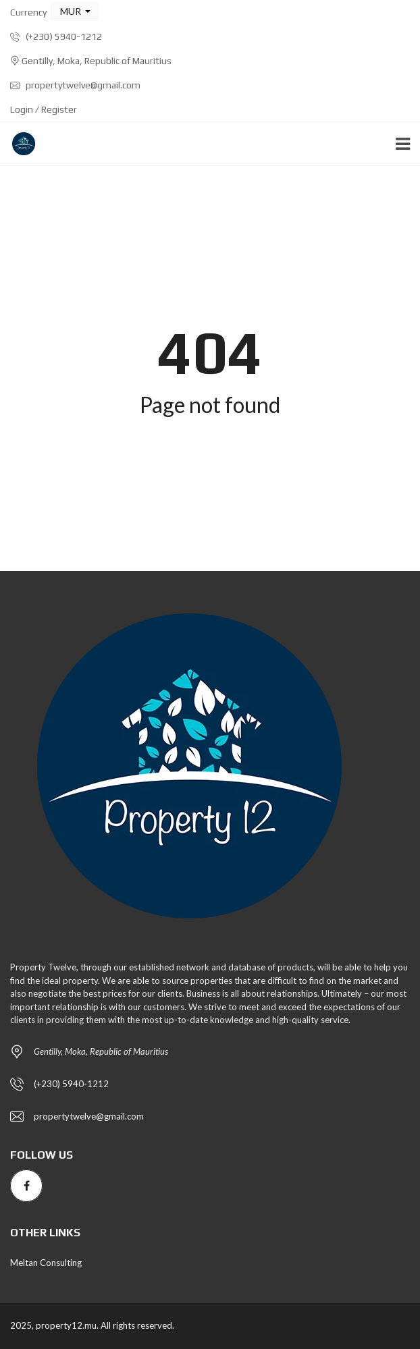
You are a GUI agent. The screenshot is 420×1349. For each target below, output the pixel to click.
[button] (75, 11)
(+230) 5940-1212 (56, 36)
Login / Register (43, 109)
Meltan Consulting (46, 1262)
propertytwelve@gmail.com (75, 85)
